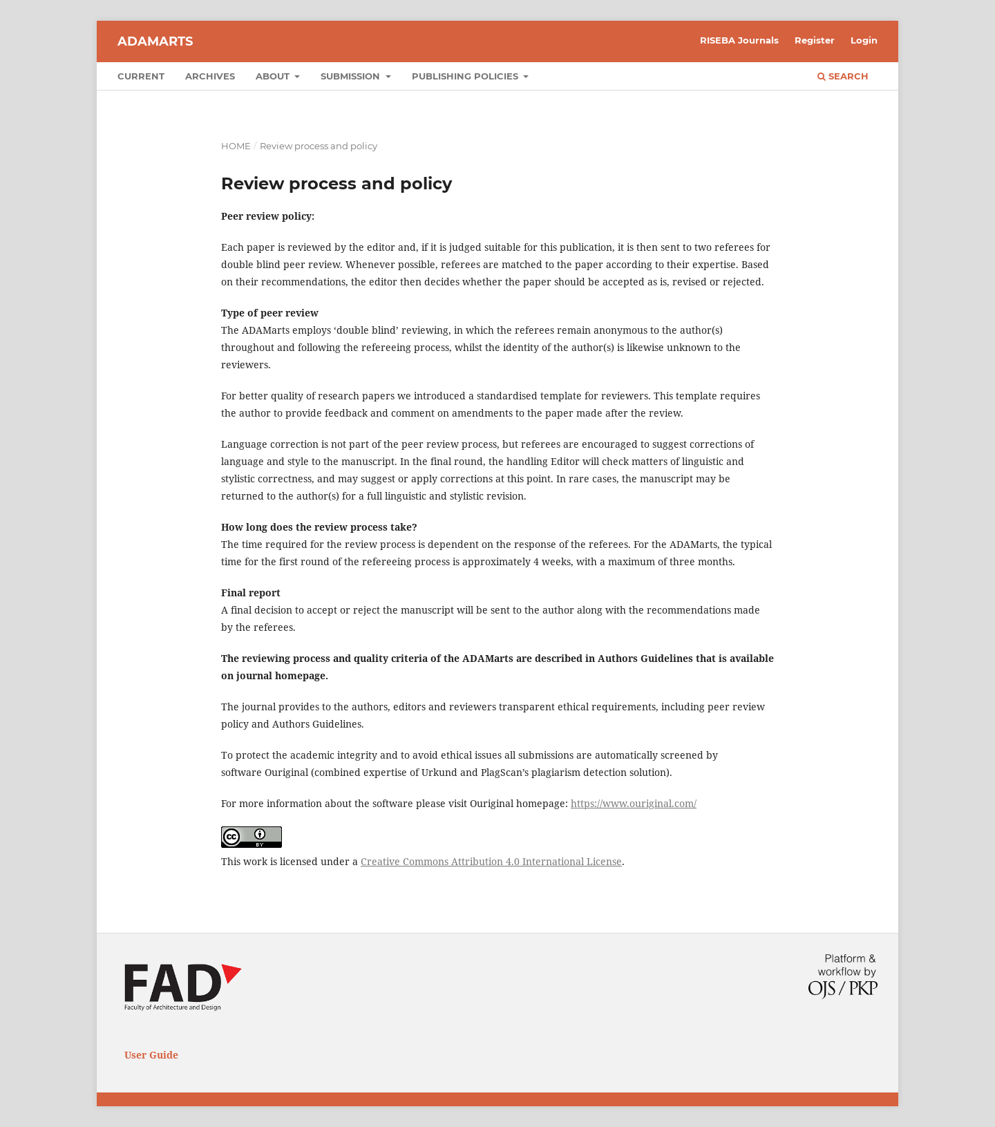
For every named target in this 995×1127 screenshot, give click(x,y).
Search (843, 76)
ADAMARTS (155, 41)
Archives (210, 76)
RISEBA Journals (739, 40)
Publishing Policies (466, 76)
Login (864, 40)
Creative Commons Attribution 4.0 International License (491, 861)
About (274, 76)
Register (815, 40)
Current (140, 76)
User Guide (151, 1054)
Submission (352, 76)
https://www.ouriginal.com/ (633, 803)
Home (236, 145)
